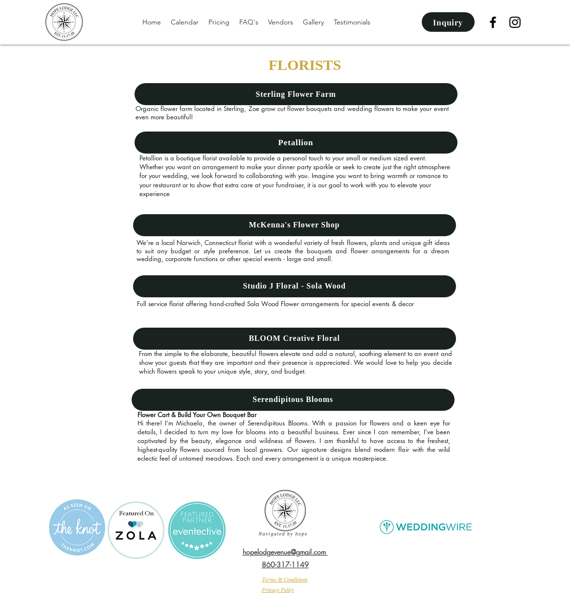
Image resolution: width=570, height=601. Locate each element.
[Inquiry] (448, 22)
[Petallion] (296, 143)
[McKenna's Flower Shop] (294, 225)
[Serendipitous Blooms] (293, 400)
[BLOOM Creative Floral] (294, 339)
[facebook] (493, 22)
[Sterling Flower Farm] (296, 94)
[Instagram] (515, 22)
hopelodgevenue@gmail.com (285, 551)
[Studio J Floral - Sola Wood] (294, 286)
